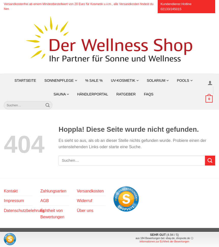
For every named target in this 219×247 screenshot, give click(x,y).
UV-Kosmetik (125, 80)
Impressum (14, 201)
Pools (184, 80)
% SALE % (94, 80)
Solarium (158, 80)
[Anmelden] (210, 83)
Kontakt (11, 191)
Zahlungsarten (53, 191)
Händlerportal (92, 94)
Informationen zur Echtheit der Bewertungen (164, 241)
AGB (44, 201)
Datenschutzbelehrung (24, 210)
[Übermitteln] (47, 105)
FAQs (148, 94)
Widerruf (84, 201)
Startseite (25, 80)
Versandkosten (90, 191)
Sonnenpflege (61, 80)
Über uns (85, 210)
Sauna (61, 94)
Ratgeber (126, 94)
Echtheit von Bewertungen (52, 213)
